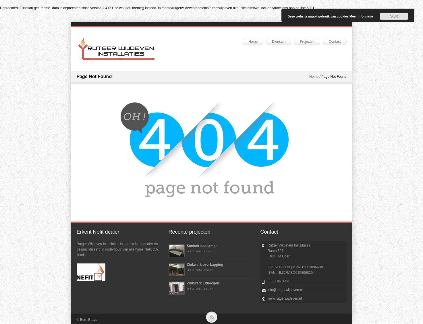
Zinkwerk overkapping (205, 265)
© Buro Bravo (87, 320)
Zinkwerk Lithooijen (203, 283)
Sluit (394, 16)
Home (313, 77)
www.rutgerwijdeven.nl (285, 298)
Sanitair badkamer (202, 246)
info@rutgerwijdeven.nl (285, 290)
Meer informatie (361, 16)
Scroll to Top (211, 317)
